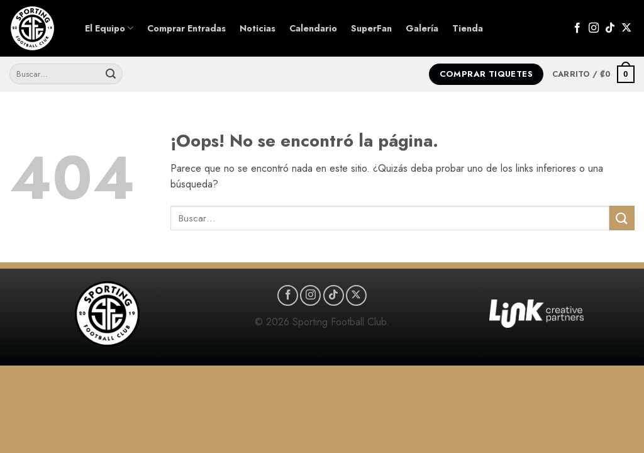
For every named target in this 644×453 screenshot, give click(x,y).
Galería (422, 28)
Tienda (467, 28)
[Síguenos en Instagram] (594, 28)
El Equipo (109, 28)
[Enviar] (110, 74)
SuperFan (371, 28)
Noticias (257, 28)
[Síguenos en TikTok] (610, 28)
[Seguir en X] (626, 28)
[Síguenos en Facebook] (577, 28)
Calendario (313, 28)
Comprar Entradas (186, 28)
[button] (593, 74)
